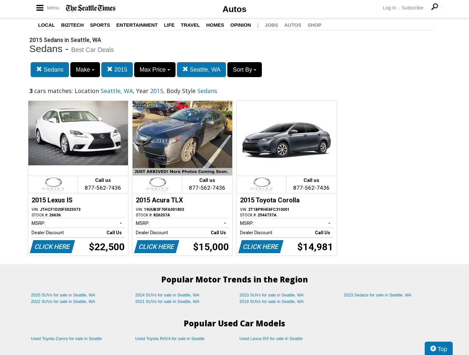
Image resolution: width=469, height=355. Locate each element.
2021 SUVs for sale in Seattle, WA (167, 301)
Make (85, 69)
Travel (190, 25)
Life (169, 25)
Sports (100, 25)
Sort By (244, 69)
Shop (314, 25)
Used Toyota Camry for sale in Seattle (66, 338)
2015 (117, 69)
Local (46, 25)
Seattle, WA (201, 69)
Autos (234, 9)
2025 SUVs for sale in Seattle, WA (63, 295)
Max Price (155, 69)
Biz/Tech (72, 25)
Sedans (50, 69)
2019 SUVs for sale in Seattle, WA (271, 301)
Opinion (240, 25)
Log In (389, 7)
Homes (215, 25)
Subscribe (412, 7)
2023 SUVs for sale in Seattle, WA (271, 295)
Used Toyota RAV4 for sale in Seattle (170, 338)
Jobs (271, 25)
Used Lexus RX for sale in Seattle (271, 338)
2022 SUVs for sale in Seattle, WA (63, 301)
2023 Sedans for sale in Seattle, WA (377, 295)
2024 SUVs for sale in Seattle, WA (167, 295)
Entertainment (137, 25)
